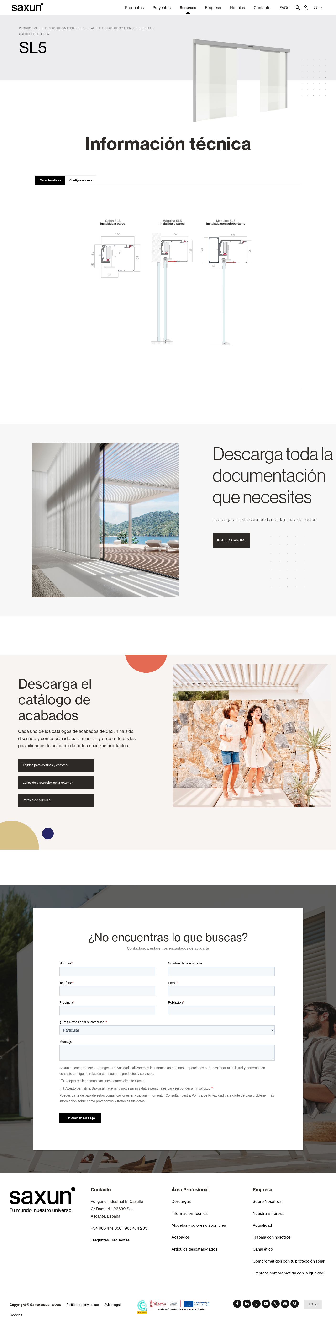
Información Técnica (190, 1213)
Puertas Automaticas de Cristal (125, 28)
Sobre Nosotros (267, 1201)
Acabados (181, 1237)
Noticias (237, 7)
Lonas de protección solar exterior (48, 782)
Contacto (262, 7)
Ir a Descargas (231, 540)
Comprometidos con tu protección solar (289, 1261)
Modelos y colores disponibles (199, 1225)
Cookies (16, 1315)
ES (318, 7)
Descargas (181, 1201)
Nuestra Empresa (268, 1213)
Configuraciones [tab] (80, 180)
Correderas (29, 34)
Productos (134, 7)
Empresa (213, 7)
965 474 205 (136, 1228)
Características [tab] (50, 180)
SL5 (46, 34)
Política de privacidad (82, 1305)
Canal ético (263, 1249)
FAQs (284, 7)
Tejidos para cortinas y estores (45, 765)
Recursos (188, 7)
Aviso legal (112, 1305)
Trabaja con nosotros (272, 1237)
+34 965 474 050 (106, 1228)
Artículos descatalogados (194, 1249)
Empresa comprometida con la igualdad (288, 1273)
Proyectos (161, 7)
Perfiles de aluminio (37, 800)
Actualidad (262, 1225)
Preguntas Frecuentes (110, 1240)
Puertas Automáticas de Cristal (68, 28)
